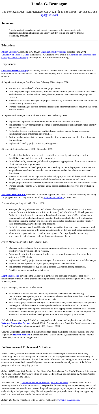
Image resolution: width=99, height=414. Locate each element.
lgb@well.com (49, 14)
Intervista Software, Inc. (13, 194)
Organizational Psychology (53, 51)
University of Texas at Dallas (15, 54)
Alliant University (9, 51)
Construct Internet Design (14, 70)
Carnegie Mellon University (14, 57)
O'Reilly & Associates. (69, 399)
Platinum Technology (54, 197)
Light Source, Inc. (10, 275)
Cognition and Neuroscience (82, 54)
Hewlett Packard (21, 334)
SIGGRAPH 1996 (59, 382)
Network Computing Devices (15, 323)
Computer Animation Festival (35, 382)
